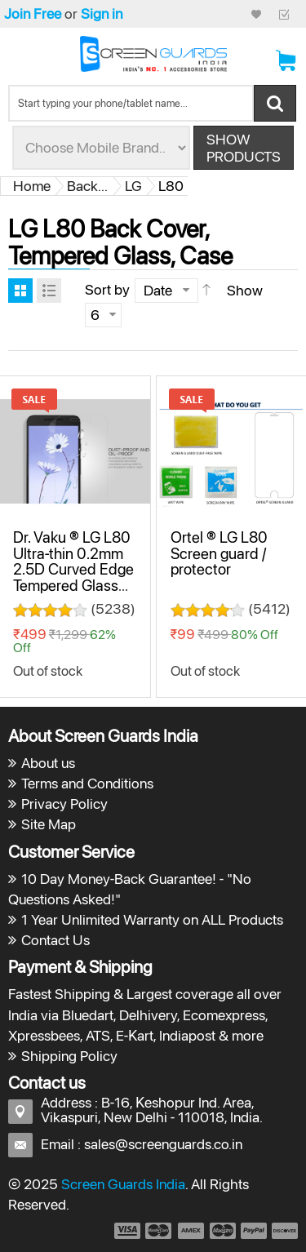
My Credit (256, 14)
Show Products (243, 148)
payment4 (224, 1231)
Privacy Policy (64, 803)
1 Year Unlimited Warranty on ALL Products (152, 919)
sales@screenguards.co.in (163, 1143)
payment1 (126, 1231)
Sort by (107, 289)
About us (48, 762)
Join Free (32, 13)
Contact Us (55, 939)
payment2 (159, 1231)
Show (245, 290)
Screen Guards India (123, 1183)
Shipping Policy (69, 1055)
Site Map (48, 823)
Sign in (101, 13)
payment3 (191, 1231)
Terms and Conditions (87, 783)
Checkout (284, 14)
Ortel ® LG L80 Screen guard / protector (219, 553)
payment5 (253, 1231)
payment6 (283, 1231)
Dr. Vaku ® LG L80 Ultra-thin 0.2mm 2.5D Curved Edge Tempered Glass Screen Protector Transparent (73, 576)
